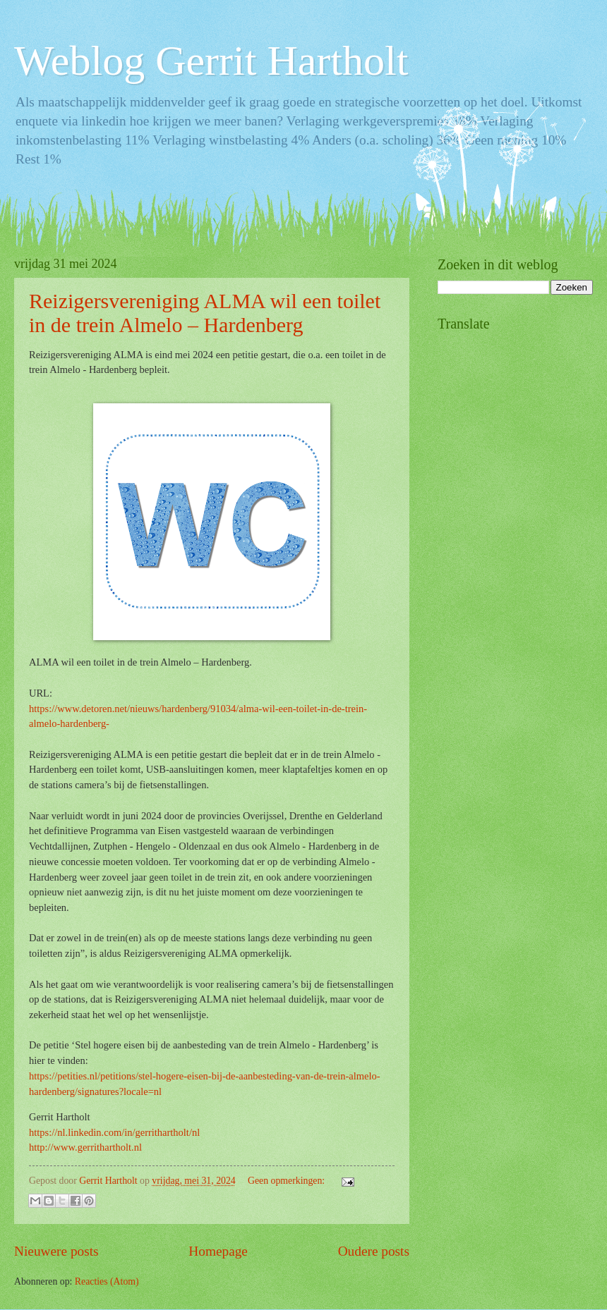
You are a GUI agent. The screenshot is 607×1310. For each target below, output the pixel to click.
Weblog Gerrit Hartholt (211, 60)
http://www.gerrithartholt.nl (85, 1147)
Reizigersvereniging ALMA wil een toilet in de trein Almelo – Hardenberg (204, 312)
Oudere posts (373, 1251)
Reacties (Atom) (107, 1281)
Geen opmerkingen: (287, 1180)
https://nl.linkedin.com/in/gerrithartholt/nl (114, 1132)
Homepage (218, 1251)
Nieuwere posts (56, 1251)
